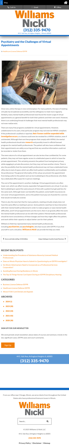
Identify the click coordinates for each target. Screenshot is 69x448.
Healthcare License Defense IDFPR (15, 51)
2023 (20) (9, 306)
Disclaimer (37, 443)
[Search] (47, 421)
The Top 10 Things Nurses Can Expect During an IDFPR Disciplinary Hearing (32, 274)
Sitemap (46, 443)
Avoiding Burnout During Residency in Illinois (20, 271)
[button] (1, 2)
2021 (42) (9, 316)
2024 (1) (9, 301)
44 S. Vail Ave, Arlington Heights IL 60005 (34, 356)
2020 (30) (9, 320)
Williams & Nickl (29, 229)
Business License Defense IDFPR (15, 284)
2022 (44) (9, 311)
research (29, 142)
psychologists (28, 227)
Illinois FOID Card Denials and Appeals (18, 292)
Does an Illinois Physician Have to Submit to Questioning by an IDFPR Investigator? (35, 261)
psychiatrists (14, 227)
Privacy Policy (25, 443)
